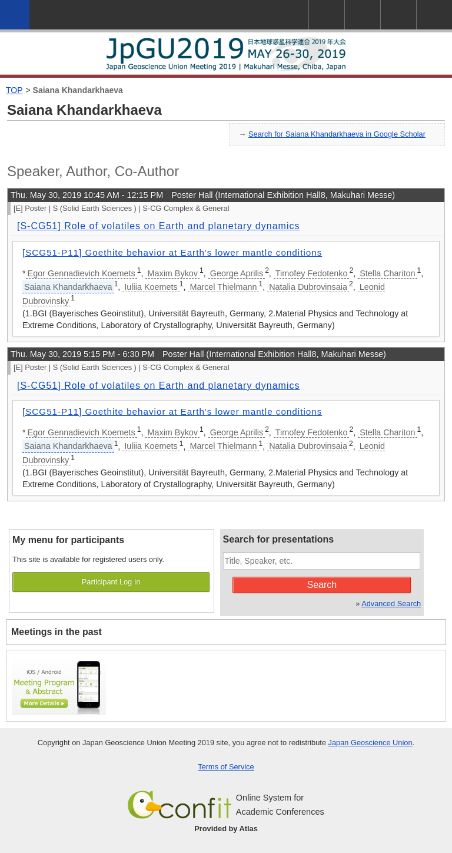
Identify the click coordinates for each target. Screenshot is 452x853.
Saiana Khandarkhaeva (78, 90)
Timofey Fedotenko (311, 273)
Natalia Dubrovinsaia (308, 287)
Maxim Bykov (172, 273)
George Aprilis (236, 273)
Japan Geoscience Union (370, 742)
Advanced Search (391, 603)
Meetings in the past (56, 632)
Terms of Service (226, 766)
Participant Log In (111, 581)
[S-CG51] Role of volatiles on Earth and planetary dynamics (158, 226)
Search (322, 585)
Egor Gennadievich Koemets (81, 273)
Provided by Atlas (226, 828)
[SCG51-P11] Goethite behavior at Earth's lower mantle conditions (172, 252)
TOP (14, 90)
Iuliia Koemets (150, 287)
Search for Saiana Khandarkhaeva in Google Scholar (337, 134)
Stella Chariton (387, 273)
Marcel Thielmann (223, 287)
